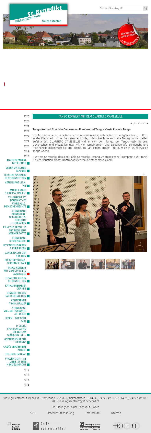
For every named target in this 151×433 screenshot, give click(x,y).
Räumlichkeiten (70, 70)
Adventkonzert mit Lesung (16, 162)
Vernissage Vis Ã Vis (15, 184)
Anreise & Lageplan (131, 78)
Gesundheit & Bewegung (46, 98)
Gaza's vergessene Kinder (14, 348)
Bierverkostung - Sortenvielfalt (15, 262)
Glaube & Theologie (44, 75)
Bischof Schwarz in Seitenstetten (15, 177)
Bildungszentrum (15, 62)
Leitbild (8, 70)
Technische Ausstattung (75, 75)
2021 (26, 141)
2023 (26, 131)
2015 (26, 379)
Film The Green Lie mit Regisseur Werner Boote (14, 230)
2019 (26, 151)
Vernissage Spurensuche (17, 239)
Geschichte (10, 79)
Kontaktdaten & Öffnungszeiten (128, 72)
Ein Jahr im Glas (16, 354)
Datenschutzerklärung (60, 412)
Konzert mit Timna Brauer (17, 302)
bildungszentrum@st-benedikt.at (79, 401)
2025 (26, 121)
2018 (26, 156)
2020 (26, 146)
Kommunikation (42, 103)
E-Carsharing (127, 87)
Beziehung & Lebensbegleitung (43, 81)
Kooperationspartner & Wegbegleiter (103, 84)
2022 (26, 136)
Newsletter (126, 82)
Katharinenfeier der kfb (15, 287)
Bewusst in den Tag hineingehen (15, 294)
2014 (26, 385)
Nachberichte (13, 83)
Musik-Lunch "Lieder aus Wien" (15, 191)
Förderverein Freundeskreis (99, 77)
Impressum (92, 412)
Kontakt (125, 62)
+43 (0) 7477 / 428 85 (103, 398)
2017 (26, 370)
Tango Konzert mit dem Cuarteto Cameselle (15, 270)
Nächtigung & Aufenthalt (75, 83)
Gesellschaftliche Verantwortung (42, 89)
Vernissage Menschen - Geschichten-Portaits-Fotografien (17, 217)
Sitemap (116, 412)
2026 (26, 116)
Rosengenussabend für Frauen (14, 247)
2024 (26, 126)
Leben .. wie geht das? (15, 320)
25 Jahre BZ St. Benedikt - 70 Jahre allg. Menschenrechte (15, 202)
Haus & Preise (70, 62)
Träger (94, 70)
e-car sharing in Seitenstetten (16, 280)
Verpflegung (69, 79)
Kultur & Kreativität (43, 94)
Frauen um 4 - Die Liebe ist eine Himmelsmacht (15, 361)
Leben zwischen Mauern (16, 169)
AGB (32, 412)
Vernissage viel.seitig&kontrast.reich (15, 310)
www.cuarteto (86, 160)
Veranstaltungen (44, 62)
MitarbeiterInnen (13, 75)
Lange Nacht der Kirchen (15, 254)
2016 (26, 375)
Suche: (104, 8)
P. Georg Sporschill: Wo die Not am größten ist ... (16, 330)
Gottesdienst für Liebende (15, 341)
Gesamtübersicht (42, 70)
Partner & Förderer (103, 62)
